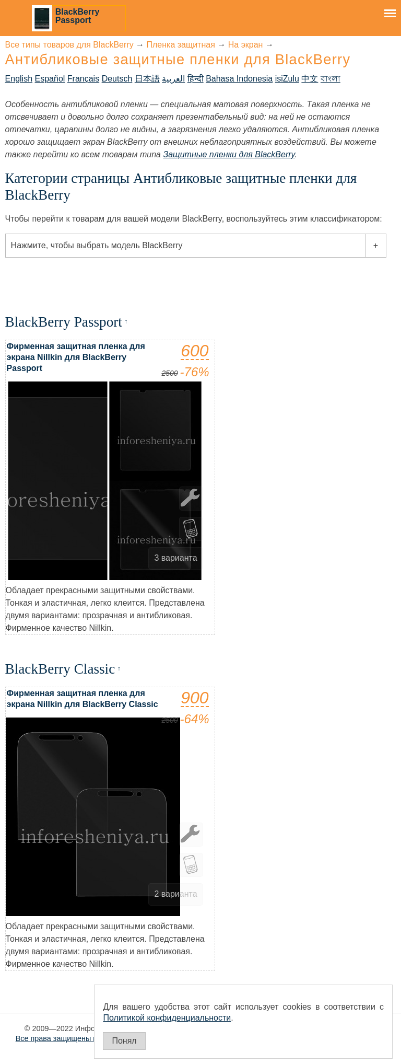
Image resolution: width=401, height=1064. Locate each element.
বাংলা (330, 78)
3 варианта (175, 557)
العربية (173, 78)
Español (50, 78)
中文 (309, 78)
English (18, 78)
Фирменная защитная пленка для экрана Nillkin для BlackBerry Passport (76, 357)
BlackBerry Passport (77, 16)
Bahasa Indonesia (239, 78)
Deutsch (117, 78)
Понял (124, 1040)
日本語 (147, 78)
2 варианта (175, 893)
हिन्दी (195, 78)
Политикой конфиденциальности (167, 1017)
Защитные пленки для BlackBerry (228, 154)
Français (83, 78)
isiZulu (287, 78)
